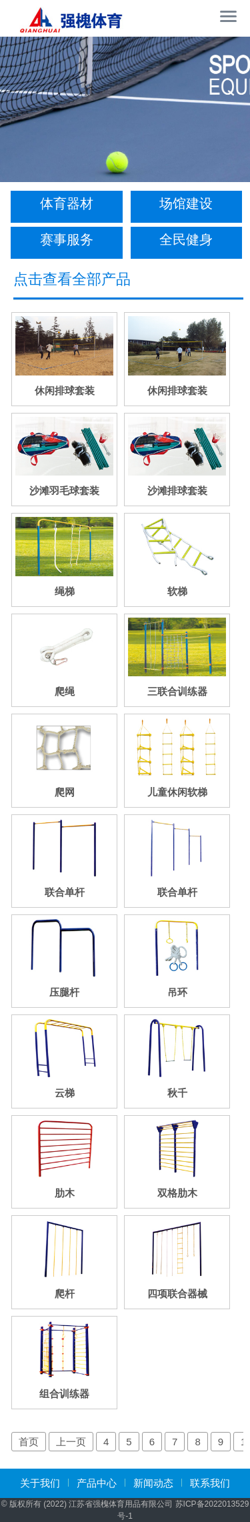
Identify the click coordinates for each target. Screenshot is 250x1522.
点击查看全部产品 (72, 279)
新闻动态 (153, 1483)
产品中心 (97, 1483)
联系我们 (210, 1483)
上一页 (71, 1441)
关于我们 (40, 1483)
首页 (29, 1441)
